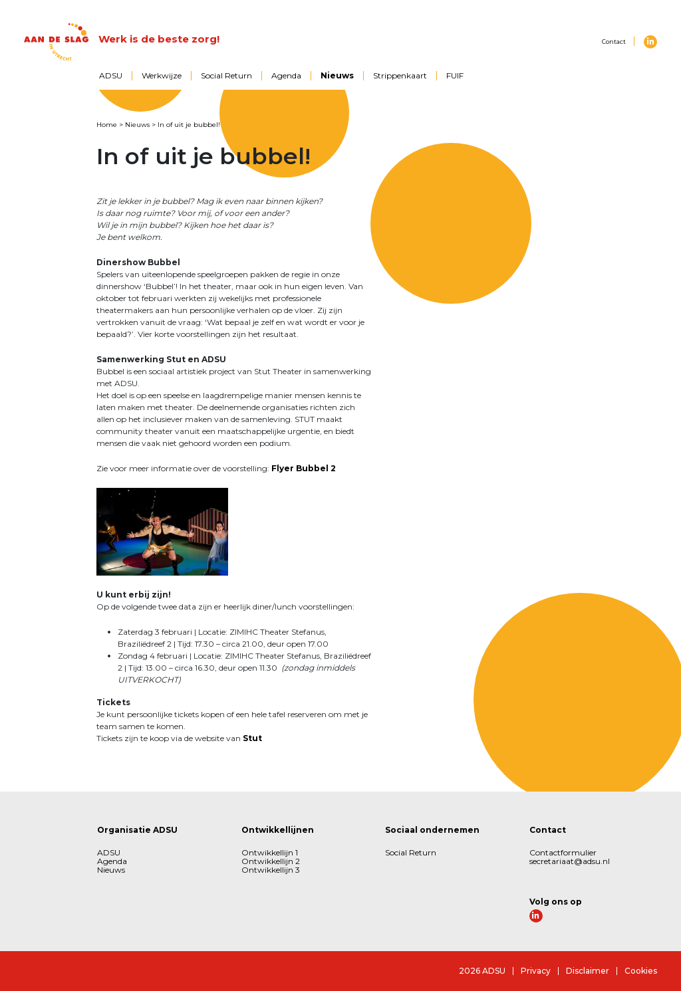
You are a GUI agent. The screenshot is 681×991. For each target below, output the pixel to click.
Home (106, 124)
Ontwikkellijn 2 (270, 861)
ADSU (110, 75)
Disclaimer (587, 971)
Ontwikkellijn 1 (269, 852)
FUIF (455, 75)
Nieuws (337, 75)
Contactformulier (563, 852)
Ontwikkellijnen (277, 830)
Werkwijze (162, 75)
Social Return (226, 75)
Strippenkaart (400, 75)
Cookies (640, 971)
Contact (614, 41)
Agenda (286, 75)
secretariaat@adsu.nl (569, 861)
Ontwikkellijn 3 (270, 870)
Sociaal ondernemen (432, 830)
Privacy (536, 971)
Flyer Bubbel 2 (303, 468)
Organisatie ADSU (137, 830)
